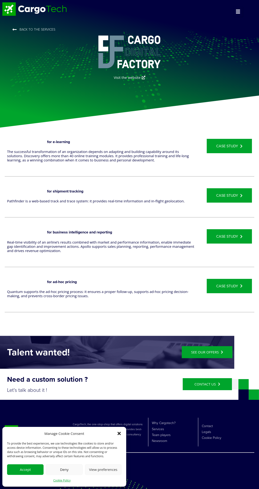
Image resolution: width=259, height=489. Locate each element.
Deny (64, 469)
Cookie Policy (61, 480)
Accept (25, 469)
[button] (119, 433)
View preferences (103, 469)
